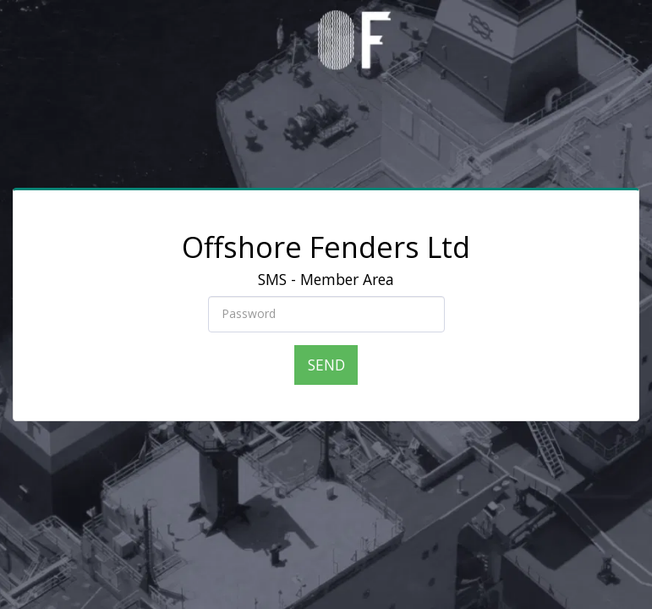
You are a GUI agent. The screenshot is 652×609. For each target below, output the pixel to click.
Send (326, 364)
